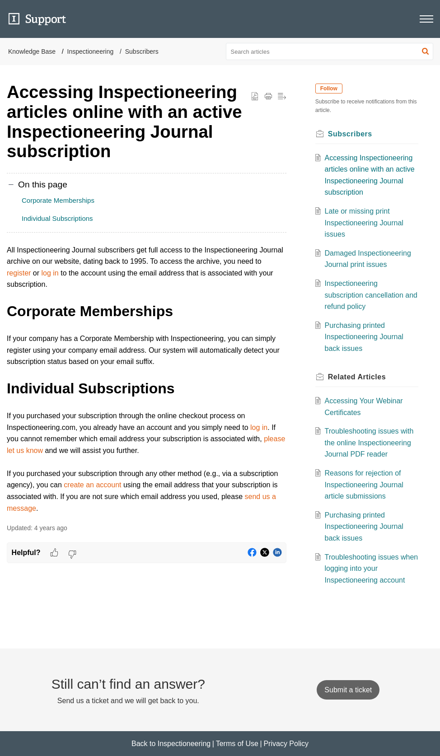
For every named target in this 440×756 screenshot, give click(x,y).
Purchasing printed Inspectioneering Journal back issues (364, 337)
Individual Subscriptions (57, 218)
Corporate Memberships (58, 200)
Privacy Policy (286, 743)
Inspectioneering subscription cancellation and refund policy (371, 295)
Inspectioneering (90, 51)
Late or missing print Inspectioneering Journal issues (364, 222)
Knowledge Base (32, 51)
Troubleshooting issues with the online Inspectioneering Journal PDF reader (369, 442)
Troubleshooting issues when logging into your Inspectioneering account (365, 568)
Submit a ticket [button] (348, 690)
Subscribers (142, 51)
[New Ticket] (348, 690)
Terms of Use (237, 743)
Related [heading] (357, 377)
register (19, 273)
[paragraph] (146, 379)
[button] (425, 51)
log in (49, 273)
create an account (92, 485)
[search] (330, 51)
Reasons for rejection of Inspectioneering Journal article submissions (364, 484)
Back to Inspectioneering (171, 743)
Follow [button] (328, 88)
